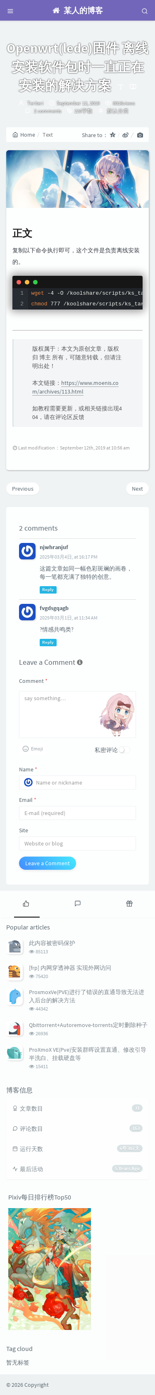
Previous (22, 488)
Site (23, 830)
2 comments (47, 110)
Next (137, 488)
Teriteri (35, 103)
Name (28, 769)
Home (23, 134)
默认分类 (118, 110)
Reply (48, 589)
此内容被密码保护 (52, 943)
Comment (33, 681)
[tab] (26, 903)
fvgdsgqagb (54, 608)
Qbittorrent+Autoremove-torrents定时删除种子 (88, 1025)
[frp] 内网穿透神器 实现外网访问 (70, 967)
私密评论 (106, 750)
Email (27, 799)
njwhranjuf (54, 547)
